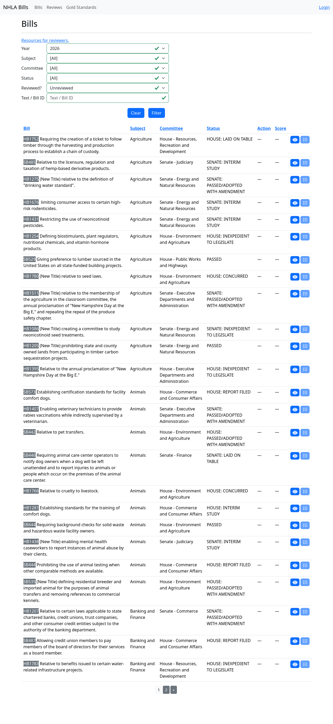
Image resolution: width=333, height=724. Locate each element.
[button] (294, 139)
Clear (136, 113)
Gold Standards (81, 7)
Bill (26, 128)
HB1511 (31, 293)
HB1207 (31, 611)
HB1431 (31, 219)
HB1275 (31, 179)
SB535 (29, 582)
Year (25, 48)
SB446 (29, 455)
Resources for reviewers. (45, 40)
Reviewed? (31, 88)
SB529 (29, 259)
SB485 (29, 162)
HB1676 (31, 202)
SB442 (29, 432)
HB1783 (31, 663)
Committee (32, 68)
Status (27, 78)
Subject (28, 58)
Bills (38, 7)
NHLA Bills (15, 7)
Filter (157, 113)
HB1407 (31, 409)
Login (324, 7)
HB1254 (31, 236)
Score (280, 128)
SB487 (29, 640)
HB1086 (31, 329)
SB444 (29, 565)
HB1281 (31, 508)
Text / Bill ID (32, 98)
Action (264, 128)
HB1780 (31, 276)
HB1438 (31, 541)
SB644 (29, 525)
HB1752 (31, 139)
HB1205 (31, 345)
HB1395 (31, 369)
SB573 (29, 392)
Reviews (54, 7)
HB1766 (31, 491)
